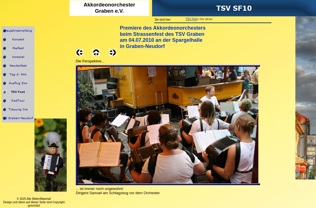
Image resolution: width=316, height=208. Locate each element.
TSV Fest (191, 19)
